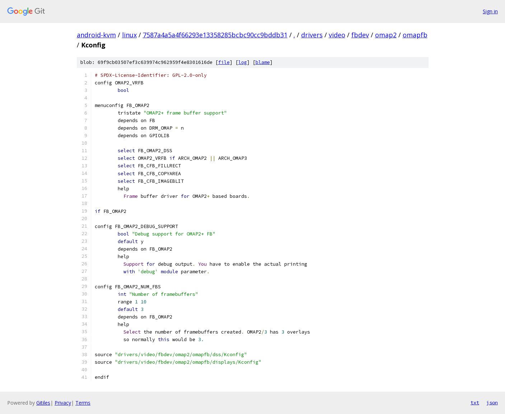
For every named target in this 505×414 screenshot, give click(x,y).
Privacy (63, 402)
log (242, 62)
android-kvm (96, 35)
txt (475, 402)
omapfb (415, 35)
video (337, 35)
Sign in (490, 11)
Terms (82, 402)
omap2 (386, 35)
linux (129, 35)
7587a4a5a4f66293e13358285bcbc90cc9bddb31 (215, 35)
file (224, 62)
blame (263, 62)
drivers (312, 35)
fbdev (360, 35)
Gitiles (43, 402)
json (492, 402)
